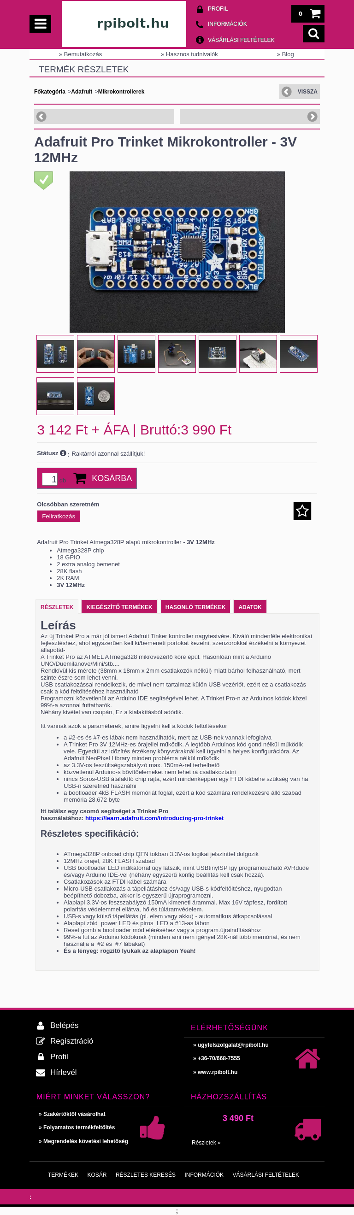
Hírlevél (63, 1072)
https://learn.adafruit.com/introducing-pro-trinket (154, 818)
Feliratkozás (58, 516)
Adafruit (81, 91)
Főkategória (49, 91)
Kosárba (112, 478)
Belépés (64, 1025)
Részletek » (206, 1142)
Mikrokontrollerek (121, 91)
